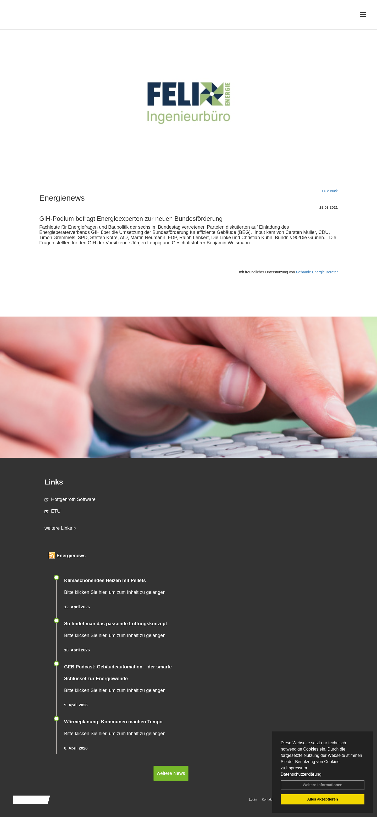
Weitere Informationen (322, 785)
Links (54, 482)
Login (253, 799)
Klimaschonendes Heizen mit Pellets (105, 580)
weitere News (171, 773)
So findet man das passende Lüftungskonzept (115, 623)
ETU (52, 511)
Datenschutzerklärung (301, 774)
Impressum (296, 768)
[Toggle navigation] (363, 15)
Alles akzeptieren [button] (322, 799)
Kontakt (267, 799)
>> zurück (330, 191)
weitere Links (60, 528)
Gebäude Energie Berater (317, 272)
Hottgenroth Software (70, 499)
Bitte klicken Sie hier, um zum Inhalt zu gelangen (114, 592)
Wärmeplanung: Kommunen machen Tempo (113, 721)
